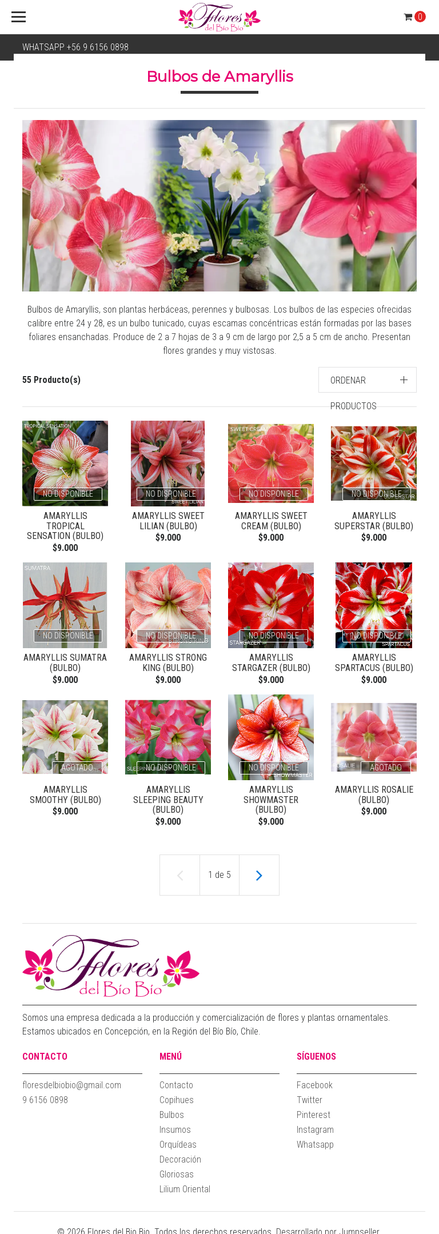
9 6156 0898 (45, 1094)
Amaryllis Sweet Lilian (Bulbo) (168, 521)
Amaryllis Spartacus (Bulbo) (374, 654)
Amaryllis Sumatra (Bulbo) (65, 654)
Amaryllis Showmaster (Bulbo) (271, 792)
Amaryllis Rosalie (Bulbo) (374, 787)
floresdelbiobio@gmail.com (71, 1080)
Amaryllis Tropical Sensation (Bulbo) (65, 521)
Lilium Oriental (184, 1184)
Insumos (175, 1124)
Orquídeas (178, 1139)
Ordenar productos (353, 393)
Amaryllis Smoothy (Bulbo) (65, 787)
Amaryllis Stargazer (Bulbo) (271, 654)
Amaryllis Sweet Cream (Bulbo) (271, 521)
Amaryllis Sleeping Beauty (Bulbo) (168, 787)
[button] (367, 380)
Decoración (180, 1154)
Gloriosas (176, 1169)
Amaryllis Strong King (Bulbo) (168, 654)
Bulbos (171, 1109)
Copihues (176, 1094)
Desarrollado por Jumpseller (328, 1226)
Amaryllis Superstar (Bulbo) (373, 521)
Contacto (176, 1080)
